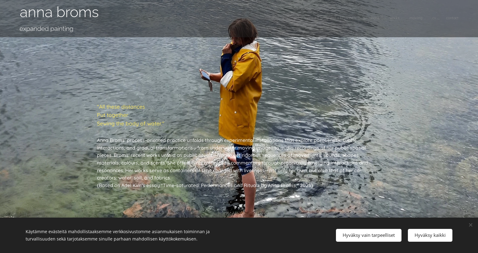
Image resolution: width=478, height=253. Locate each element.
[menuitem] (401, 18)
